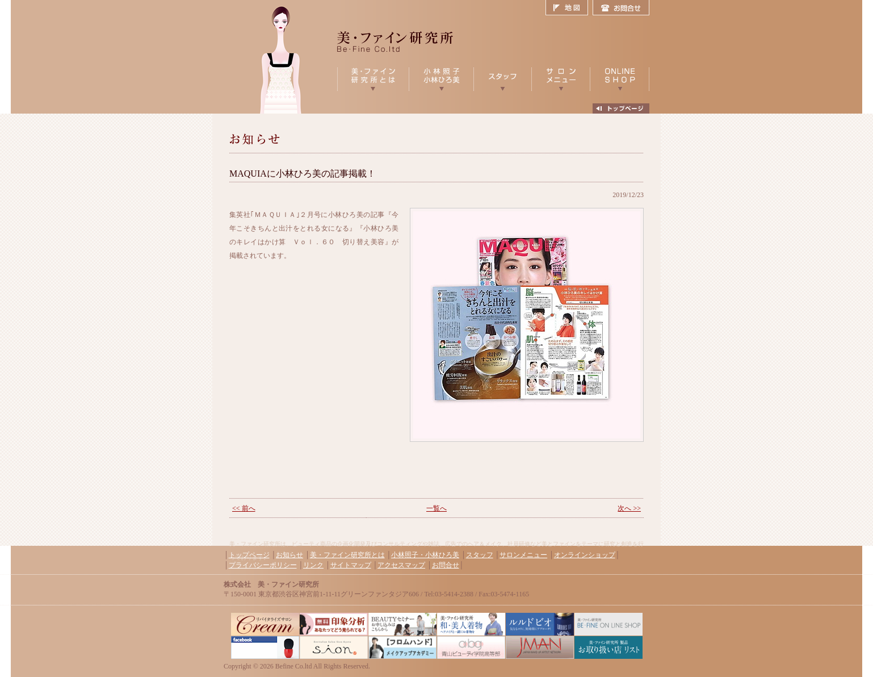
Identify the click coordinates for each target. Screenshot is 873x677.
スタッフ (479, 555)
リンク (313, 565)
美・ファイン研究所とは (347, 555)
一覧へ (436, 508)
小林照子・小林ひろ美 (425, 555)
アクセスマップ (401, 565)
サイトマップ (350, 565)
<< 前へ (243, 508)
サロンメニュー (523, 555)
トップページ (249, 555)
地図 (569, 8)
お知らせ (289, 555)
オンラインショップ (584, 555)
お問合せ (621, 8)
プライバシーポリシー (263, 565)
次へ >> (629, 508)
